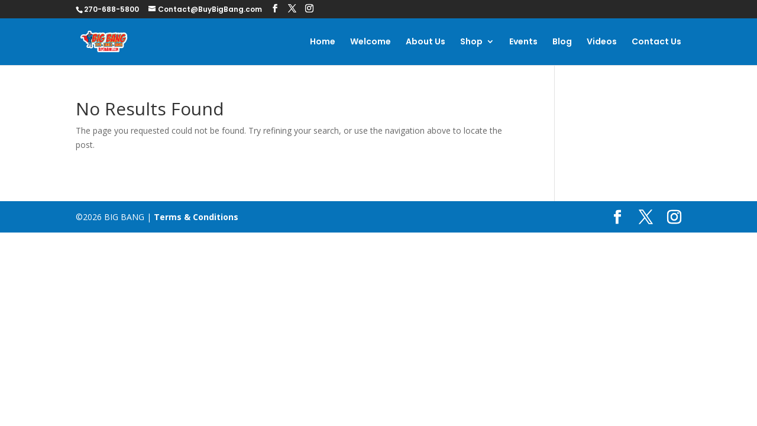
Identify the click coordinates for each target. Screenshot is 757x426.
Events (523, 42)
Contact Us (656, 42)
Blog (562, 42)
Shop (471, 42)
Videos (602, 42)
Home (322, 42)
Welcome (370, 42)
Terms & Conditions (196, 216)
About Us (425, 42)
